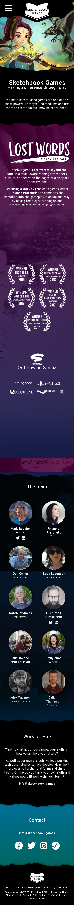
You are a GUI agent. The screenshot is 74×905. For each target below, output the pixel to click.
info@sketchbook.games (37, 784)
